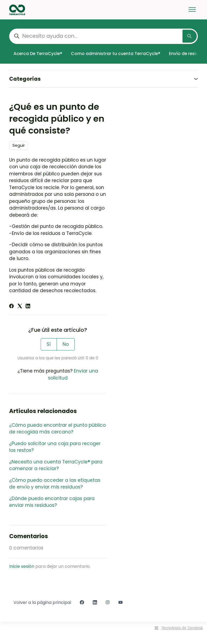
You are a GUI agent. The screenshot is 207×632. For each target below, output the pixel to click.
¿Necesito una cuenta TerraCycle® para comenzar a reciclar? (55, 465)
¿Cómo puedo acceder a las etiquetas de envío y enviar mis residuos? (54, 483)
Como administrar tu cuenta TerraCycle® (115, 53)
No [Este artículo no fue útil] (66, 344)
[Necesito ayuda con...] (103, 36)
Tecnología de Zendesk (182, 628)
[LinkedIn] (28, 306)
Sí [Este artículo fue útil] (49, 344)
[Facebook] (11, 306)
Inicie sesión (21, 566)
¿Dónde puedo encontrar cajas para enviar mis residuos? (52, 502)
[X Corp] (20, 306)
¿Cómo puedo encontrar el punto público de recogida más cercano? (57, 428)
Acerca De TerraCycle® (37, 53)
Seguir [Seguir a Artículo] (18, 145)
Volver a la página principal (42, 602)
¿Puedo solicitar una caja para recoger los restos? (55, 447)
